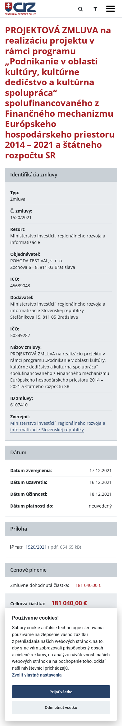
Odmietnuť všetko (61, 707)
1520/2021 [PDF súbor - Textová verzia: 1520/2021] (36, 547)
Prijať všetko (61, 692)
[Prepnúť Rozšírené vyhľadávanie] (95, 9)
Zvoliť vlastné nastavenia (36, 675)
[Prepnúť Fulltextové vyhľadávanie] (80, 9)
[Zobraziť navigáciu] (110, 9)
